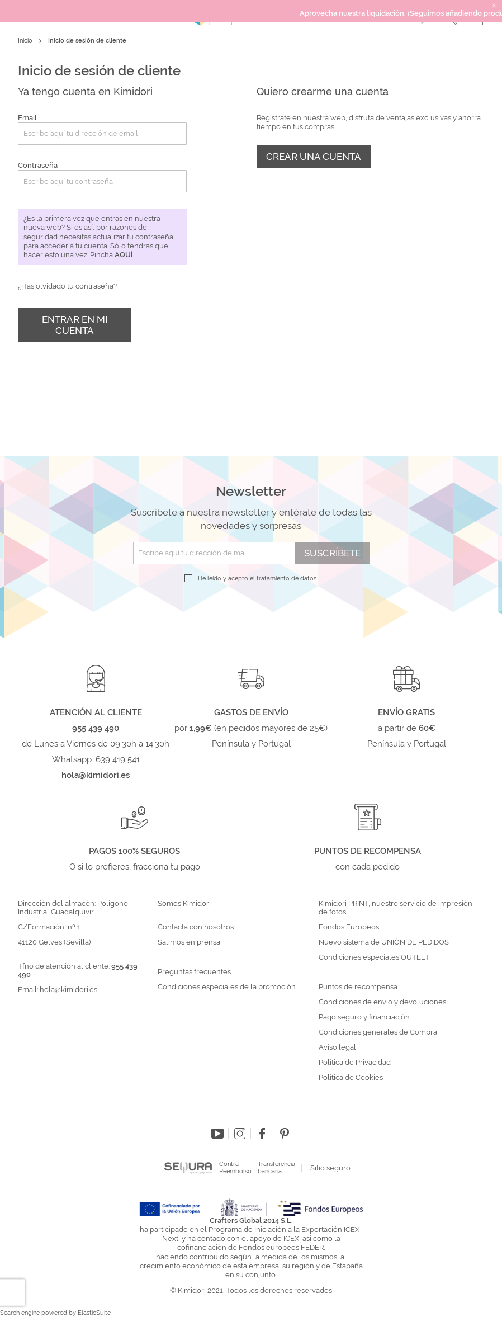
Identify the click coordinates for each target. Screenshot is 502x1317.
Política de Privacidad (355, 1062)
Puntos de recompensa (358, 987)
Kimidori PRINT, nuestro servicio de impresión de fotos (395, 908)
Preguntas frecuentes (194, 972)
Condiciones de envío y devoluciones (382, 1002)
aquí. (125, 255)
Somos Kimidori (184, 904)
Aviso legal (337, 1047)
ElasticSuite (94, 1312)
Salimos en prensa (189, 942)
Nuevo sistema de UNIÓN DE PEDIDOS (384, 942)
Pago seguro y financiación (364, 1017)
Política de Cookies (351, 1078)
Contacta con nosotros (196, 927)
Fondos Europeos (349, 927)
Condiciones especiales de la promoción (227, 987)
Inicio (26, 40)
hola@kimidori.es (68, 989)
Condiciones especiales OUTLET (374, 957)
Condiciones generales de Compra (378, 1032)
